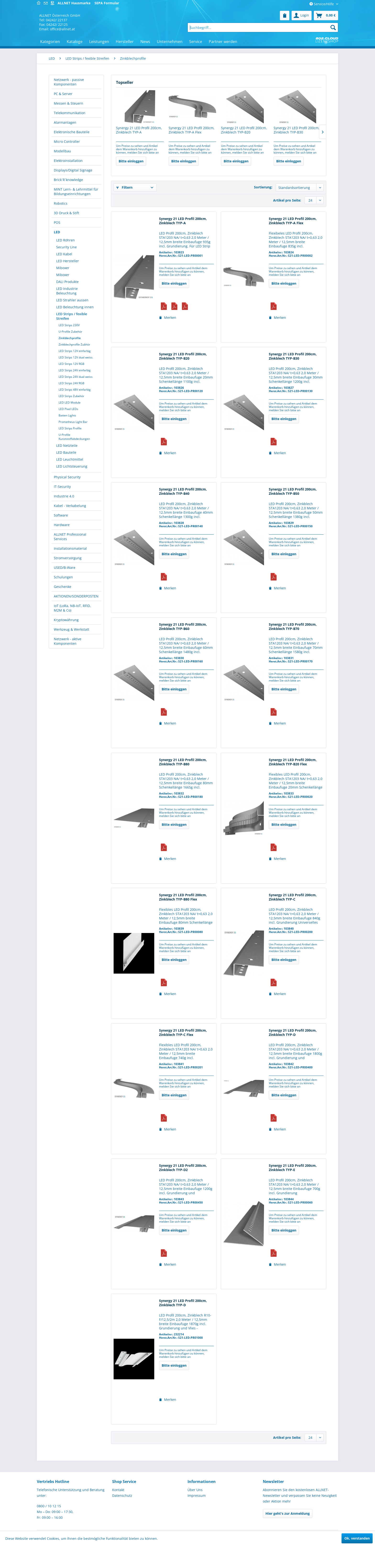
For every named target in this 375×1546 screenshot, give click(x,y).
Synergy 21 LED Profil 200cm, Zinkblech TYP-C (293, 897)
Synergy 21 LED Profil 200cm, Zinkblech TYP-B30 (297, 130)
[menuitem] (284, 15)
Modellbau (62, 151)
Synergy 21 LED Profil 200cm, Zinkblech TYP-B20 (244, 130)
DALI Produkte (67, 281)
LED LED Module (70, 402)
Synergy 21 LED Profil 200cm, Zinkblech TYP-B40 (183, 491)
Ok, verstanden (357, 1538)
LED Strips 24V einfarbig (75, 370)
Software (61, 515)
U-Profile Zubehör (70, 332)
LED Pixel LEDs (68, 409)
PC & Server (63, 93)
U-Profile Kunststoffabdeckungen (74, 437)
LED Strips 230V (69, 325)
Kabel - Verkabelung (70, 505)
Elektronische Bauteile (71, 132)
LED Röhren (65, 240)
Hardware (62, 524)
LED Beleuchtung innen (75, 307)
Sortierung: (263, 187)
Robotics (60, 203)
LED (57, 232)
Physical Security (67, 477)
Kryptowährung (66, 620)
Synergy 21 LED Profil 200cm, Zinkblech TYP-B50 (293, 491)
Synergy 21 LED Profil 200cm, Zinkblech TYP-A (139, 130)
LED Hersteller (67, 261)
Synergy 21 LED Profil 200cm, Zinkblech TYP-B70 (293, 626)
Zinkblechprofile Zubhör (74, 344)
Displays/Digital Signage (73, 170)
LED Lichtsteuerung (71, 466)
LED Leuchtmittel (69, 459)
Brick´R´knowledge (68, 179)
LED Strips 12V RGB (71, 364)
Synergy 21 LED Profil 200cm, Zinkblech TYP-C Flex (183, 1032)
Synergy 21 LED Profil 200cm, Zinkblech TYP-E (293, 1167)
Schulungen (63, 577)
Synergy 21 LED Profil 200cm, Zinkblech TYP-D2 (183, 1167)
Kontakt (118, 1489)
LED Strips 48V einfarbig (75, 390)
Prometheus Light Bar (73, 422)
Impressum (197, 1495)
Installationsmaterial (70, 548)
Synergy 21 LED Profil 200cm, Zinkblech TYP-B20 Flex (293, 762)
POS (57, 222)
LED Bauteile (66, 452)
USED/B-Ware (64, 567)
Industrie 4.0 (64, 496)
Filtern (124, 187)
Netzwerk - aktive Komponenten (67, 641)
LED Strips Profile (70, 428)
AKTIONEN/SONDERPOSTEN (76, 596)
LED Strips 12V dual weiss (76, 357)
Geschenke (62, 586)
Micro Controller (67, 141)
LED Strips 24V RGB (71, 383)
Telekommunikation (69, 113)
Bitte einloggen (131, 161)
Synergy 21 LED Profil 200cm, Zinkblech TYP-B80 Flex (183, 897)
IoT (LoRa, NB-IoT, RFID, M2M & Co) (72, 608)
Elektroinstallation (68, 160)
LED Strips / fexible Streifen (71, 316)
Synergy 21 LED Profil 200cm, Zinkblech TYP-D (293, 1032)
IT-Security (62, 486)
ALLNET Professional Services (70, 536)
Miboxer (62, 268)
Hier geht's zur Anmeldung (287, 1513)
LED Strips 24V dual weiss (76, 377)
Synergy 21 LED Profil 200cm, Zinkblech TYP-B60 (183, 626)
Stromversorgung (68, 558)
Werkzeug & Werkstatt (71, 629)
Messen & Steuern (68, 103)
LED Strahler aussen (72, 300)
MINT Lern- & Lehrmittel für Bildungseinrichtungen (76, 191)
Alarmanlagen (65, 122)
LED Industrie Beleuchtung (67, 290)
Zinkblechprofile (70, 338)
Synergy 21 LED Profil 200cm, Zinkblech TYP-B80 (183, 762)
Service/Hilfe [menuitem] (322, 4)
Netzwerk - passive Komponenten (69, 81)
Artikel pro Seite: (287, 200)
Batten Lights (67, 415)
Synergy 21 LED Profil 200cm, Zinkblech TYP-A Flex (192, 130)
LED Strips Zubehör (71, 396)
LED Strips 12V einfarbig (75, 351)
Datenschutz (122, 1495)
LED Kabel (64, 254)
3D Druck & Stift (66, 213)
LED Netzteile (66, 445)
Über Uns (195, 1489)
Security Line (66, 247)
